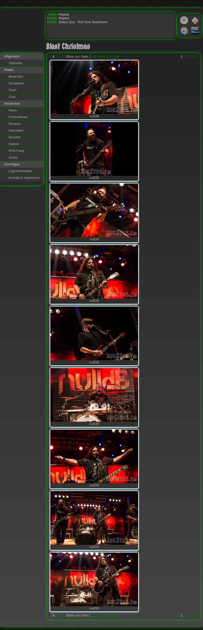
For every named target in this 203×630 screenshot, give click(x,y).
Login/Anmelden (20, 171)
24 (58, 57)
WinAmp (195, 20)
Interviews (16, 130)
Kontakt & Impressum (24, 178)
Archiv (13, 157)
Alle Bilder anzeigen (105, 57)
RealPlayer (195, 30)
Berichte (15, 137)
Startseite (15, 63)
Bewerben (16, 77)
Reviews (15, 124)
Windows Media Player (184, 30)
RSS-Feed (16, 151)
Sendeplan (16, 83)
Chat (12, 97)
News (13, 110)
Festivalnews (18, 117)
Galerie (14, 144)
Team (12, 90)
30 (63, 57)
